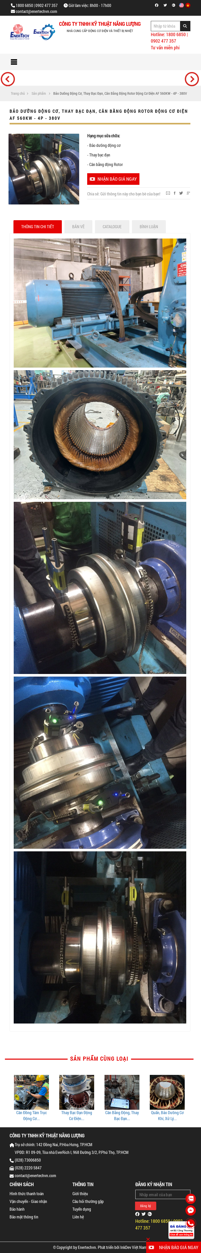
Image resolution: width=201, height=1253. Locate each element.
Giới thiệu (80, 1193)
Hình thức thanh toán (27, 1193)
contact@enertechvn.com (36, 11)
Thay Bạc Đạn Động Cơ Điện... (76, 1115)
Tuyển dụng (81, 1209)
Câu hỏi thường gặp (88, 1201)
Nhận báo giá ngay (113, 179)
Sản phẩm (39, 93)
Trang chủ (18, 93)
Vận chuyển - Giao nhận (28, 1201)
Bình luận (149, 226)
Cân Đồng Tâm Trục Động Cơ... (31, 1115)
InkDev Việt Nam (133, 1247)
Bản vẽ (78, 226)
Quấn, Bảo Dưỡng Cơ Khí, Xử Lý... (167, 1115)
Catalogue (112, 226)
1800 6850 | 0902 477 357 (37, 5)
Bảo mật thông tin (24, 1216)
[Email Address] (162, 1194)
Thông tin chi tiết (37, 226)
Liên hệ (78, 1216)
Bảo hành (17, 1209)
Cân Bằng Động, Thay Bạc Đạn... (122, 1115)
